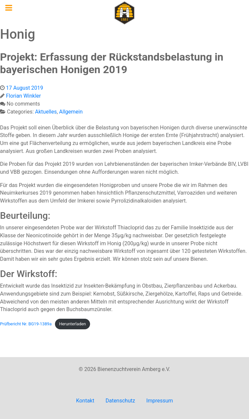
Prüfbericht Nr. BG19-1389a (26, 323)
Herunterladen (72, 323)
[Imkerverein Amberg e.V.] (124, 12)
